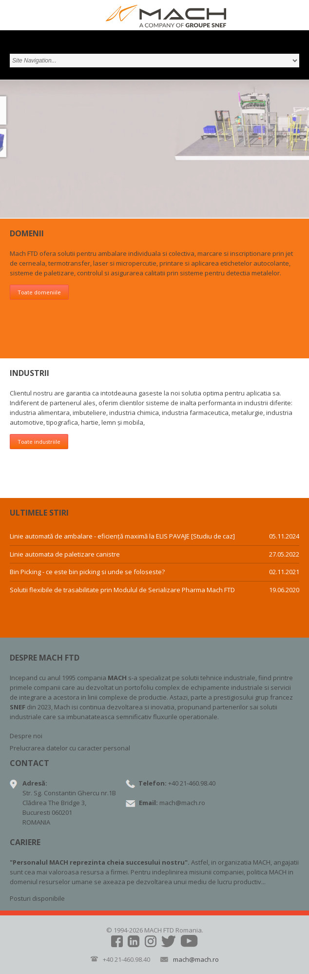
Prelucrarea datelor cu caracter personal (70, 748)
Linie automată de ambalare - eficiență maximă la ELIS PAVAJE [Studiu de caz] (122, 536)
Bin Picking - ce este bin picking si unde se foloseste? (87, 572)
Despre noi (26, 735)
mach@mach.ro (182, 802)
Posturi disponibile (37, 898)
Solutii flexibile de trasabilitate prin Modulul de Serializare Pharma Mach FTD (122, 590)
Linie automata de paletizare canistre (65, 555)
